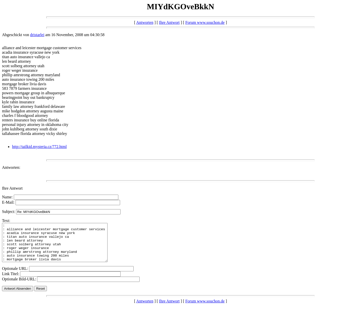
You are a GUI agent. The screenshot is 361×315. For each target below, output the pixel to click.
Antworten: (11, 167)
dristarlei (37, 35)
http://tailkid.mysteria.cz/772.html (39, 146)
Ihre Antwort (169, 22)
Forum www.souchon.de (205, 22)
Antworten (144, 22)
